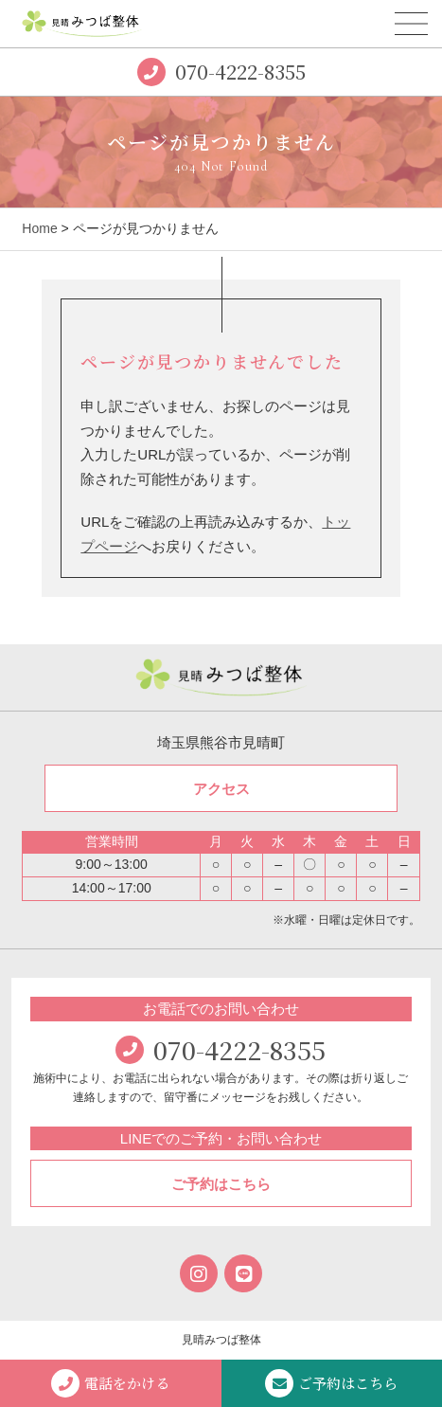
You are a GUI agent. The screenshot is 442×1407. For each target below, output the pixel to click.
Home (39, 228)
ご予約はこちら (221, 1184)
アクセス (221, 789)
